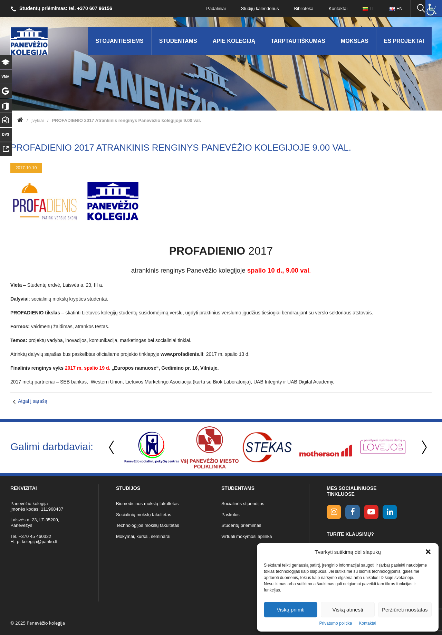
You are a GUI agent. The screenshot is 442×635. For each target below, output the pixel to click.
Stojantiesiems (119, 41)
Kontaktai (367, 623)
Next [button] (423, 447)
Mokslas (354, 41)
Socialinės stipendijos (242, 503)
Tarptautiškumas (298, 41)
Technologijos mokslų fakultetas (147, 525)
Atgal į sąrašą (32, 401)
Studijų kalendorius (260, 8)
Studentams (178, 41)
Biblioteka (303, 8)
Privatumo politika (335, 623)
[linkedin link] (390, 512)
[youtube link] (371, 512)
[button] (428, 551)
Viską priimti (291, 610)
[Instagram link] (334, 512)
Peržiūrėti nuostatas (405, 610)
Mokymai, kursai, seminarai (143, 536)
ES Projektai (404, 41)
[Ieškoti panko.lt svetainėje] (421, 8)
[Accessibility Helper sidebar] (433, 8)
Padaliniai (215, 8)
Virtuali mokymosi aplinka (246, 536)
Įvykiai (37, 120)
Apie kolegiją (234, 41)
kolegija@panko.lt (39, 541)
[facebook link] (352, 512)
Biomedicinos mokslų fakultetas (147, 503)
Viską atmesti (348, 610)
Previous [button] (112, 447)
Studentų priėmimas (241, 525)
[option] (152, 447)
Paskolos (230, 514)
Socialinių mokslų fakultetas (143, 514)
